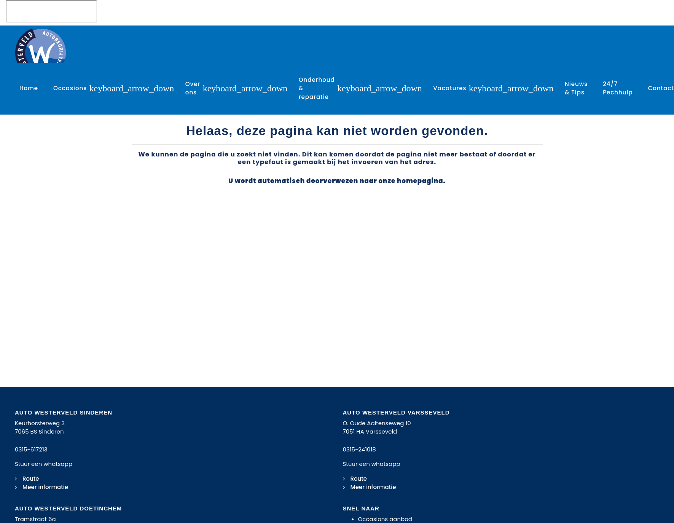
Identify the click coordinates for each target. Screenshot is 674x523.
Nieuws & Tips (576, 88)
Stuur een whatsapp (43, 464)
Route (30, 479)
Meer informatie (45, 487)
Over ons (192, 88)
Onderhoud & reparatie (317, 88)
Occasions (70, 88)
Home (28, 88)
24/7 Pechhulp (618, 88)
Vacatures (449, 88)
